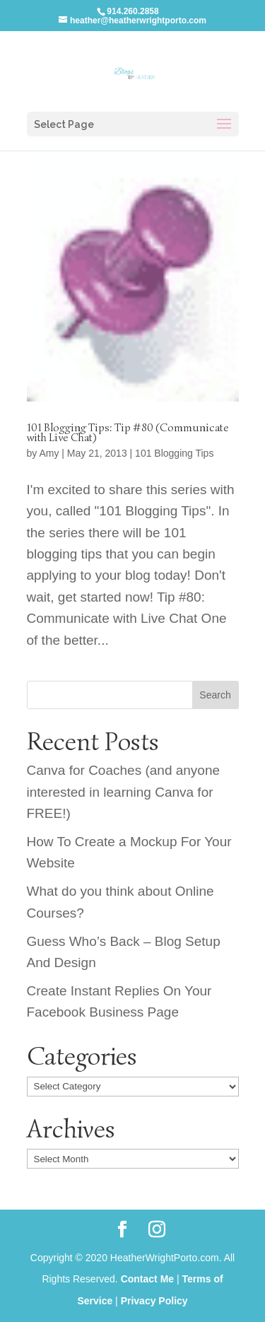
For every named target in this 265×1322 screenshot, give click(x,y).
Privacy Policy (154, 1300)
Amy (49, 453)
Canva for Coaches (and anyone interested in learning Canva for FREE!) (123, 792)
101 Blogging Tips (174, 453)
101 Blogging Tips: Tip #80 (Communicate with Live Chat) (128, 433)
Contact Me (147, 1279)
